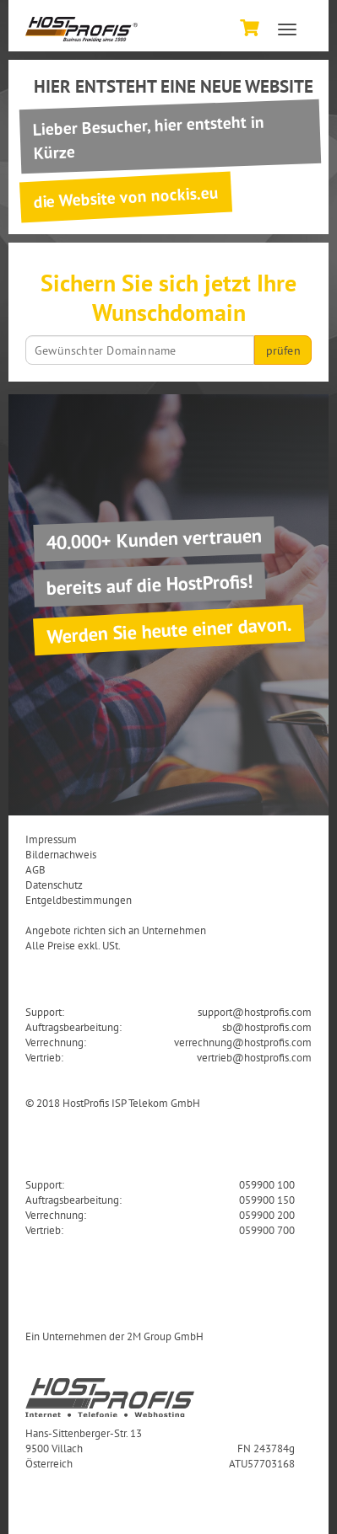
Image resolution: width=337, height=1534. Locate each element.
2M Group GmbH (165, 1336)
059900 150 (267, 1199)
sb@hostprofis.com (267, 1027)
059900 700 (267, 1230)
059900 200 (267, 1214)
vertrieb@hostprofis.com (254, 1057)
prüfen (283, 350)
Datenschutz (54, 884)
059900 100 (267, 1184)
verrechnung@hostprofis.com (243, 1042)
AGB (35, 869)
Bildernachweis (60, 854)
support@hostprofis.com (255, 1011)
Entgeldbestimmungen (78, 899)
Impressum (51, 839)
